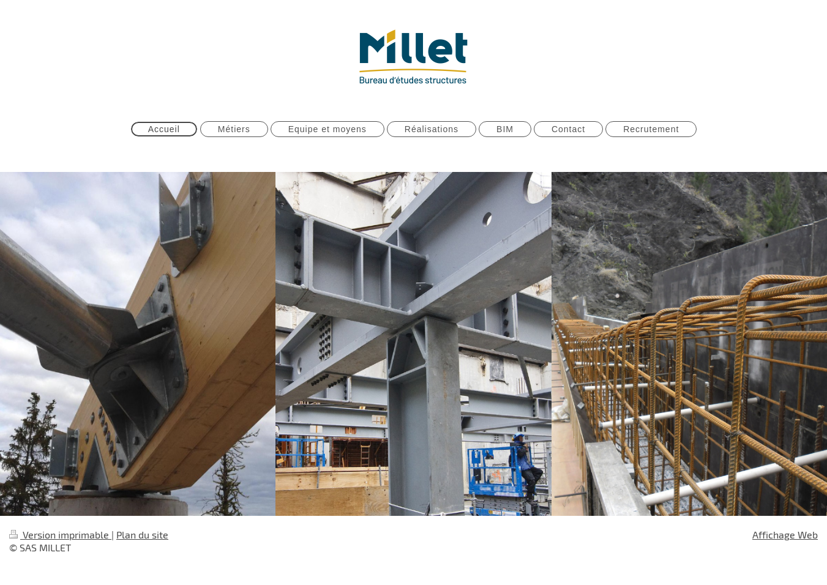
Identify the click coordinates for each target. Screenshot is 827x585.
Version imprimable (60, 534)
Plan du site (142, 534)
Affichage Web (785, 534)
